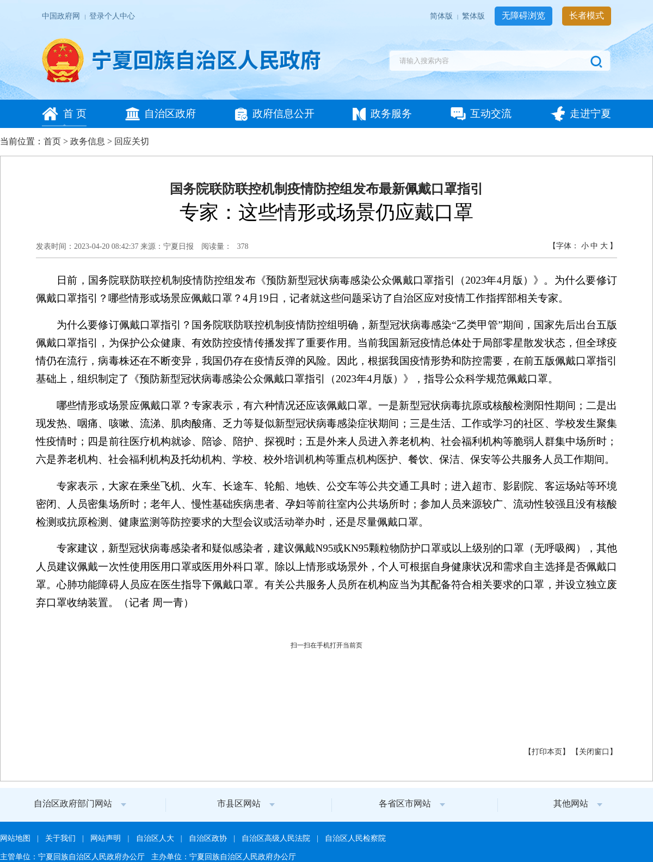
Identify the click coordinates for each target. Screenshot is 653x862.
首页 (52, 141)
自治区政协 (209, 838)
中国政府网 (62, 16)
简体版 (442, 16)
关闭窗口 (594, 752)
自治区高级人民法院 (277, 838)
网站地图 (16, 838)
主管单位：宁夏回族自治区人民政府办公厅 (73, 857)
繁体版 (474, 16)
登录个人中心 (112, 16)
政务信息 (87, 141)
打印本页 (547, 752)
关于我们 (61, 838)
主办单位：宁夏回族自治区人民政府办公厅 (223, 857)
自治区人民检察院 (355, 838)
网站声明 (106, 838)
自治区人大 (156, 838)
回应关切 (131, 141)
